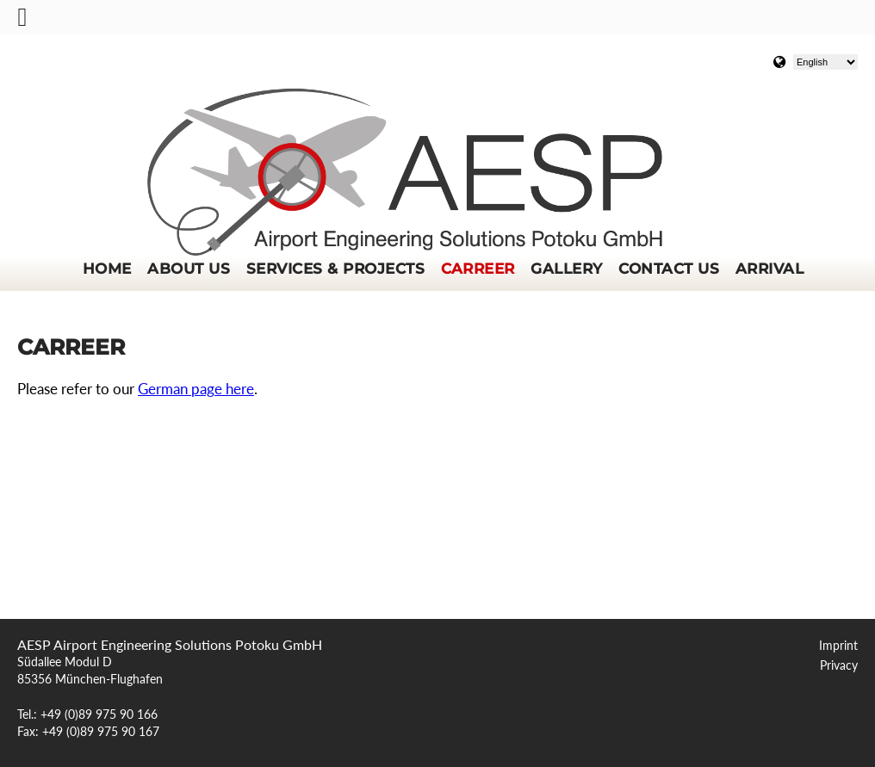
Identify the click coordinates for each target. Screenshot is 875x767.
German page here (196, 389)
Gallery (566, 268)
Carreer (478, 268)
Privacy (839, 665)
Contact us (668, 268)
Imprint (838, 646)
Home (107, 268)
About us (188, 268)
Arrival (769, 268)
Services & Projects (335, 268)
